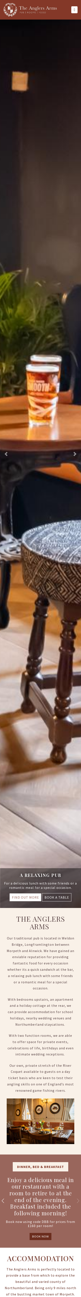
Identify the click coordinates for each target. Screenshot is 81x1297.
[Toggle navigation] (74, 9)
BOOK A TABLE (56, 897)
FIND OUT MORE (25, 897)
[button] (6, 454)
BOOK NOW (40, 1236)
